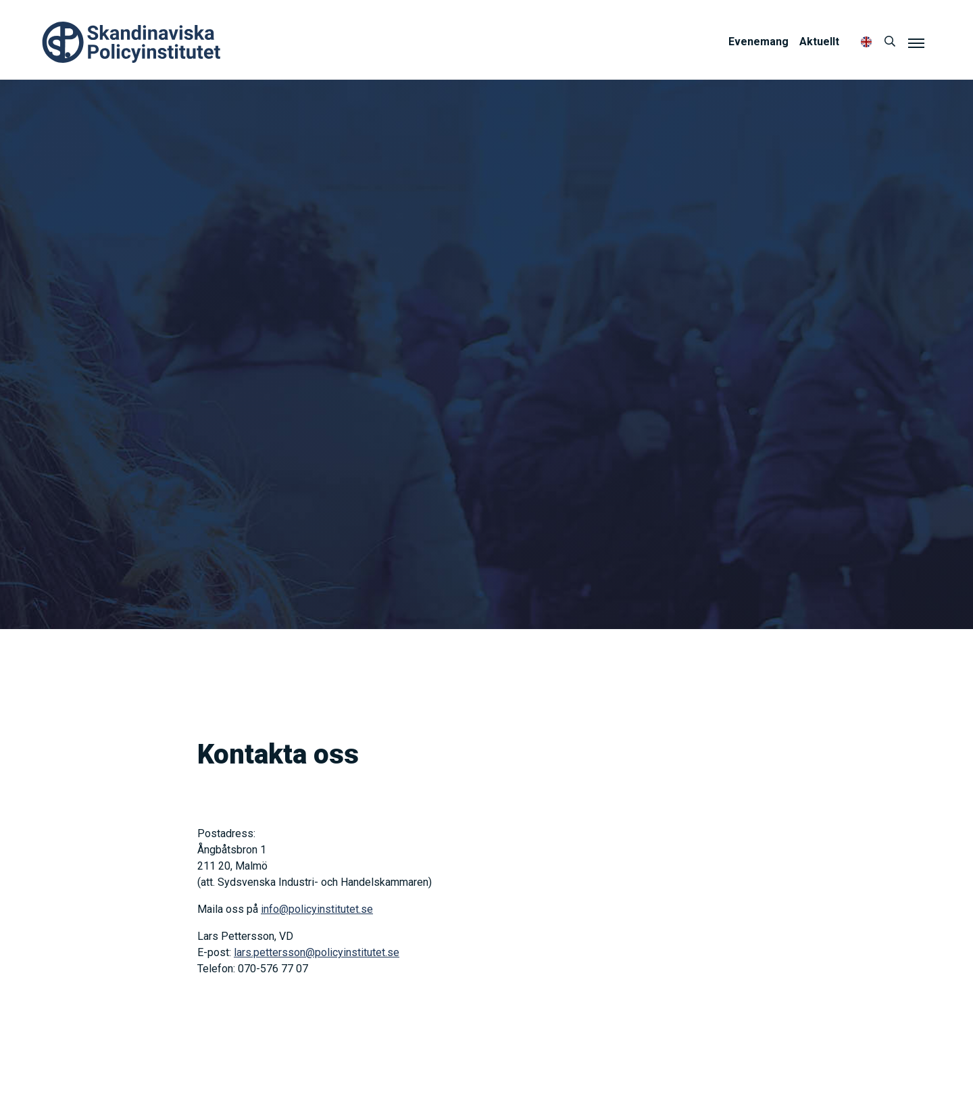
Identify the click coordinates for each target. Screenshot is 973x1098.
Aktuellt (819, 41)
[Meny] (916, 42)
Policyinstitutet (132, 42)
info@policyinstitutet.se (317, 909)
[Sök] (889, 42)
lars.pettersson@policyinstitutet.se (316, 952)
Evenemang (758, 41)
